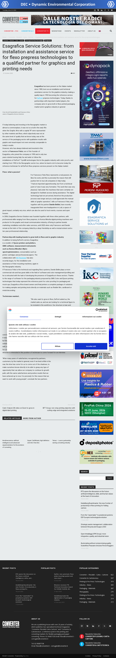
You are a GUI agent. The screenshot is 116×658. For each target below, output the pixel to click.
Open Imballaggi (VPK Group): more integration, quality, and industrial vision (95, 535)
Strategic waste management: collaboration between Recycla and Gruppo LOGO (96, 526)
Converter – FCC (11, 31)
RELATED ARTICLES (12, 418)
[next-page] (40, 451)
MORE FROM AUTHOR (32, 418)
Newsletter (79, 31)
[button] (111, 31)
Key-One (26, 656)
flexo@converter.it (43, 646)
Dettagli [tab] (58, 316)
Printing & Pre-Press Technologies (34, 40)
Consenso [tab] (24, 316)
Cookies (87, 656)
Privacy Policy (97, 656)
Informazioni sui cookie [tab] (92, 316)
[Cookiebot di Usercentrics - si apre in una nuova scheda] (97, 310)
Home (4, 37)
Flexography (48, 40)
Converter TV (42, 31)
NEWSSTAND (57, 31)
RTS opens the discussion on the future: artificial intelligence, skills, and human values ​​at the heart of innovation (97, 494)
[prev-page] (36, 451)
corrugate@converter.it (59, 646)
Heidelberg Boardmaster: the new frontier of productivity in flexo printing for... (26, 587)
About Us (91, 31)
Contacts (106, 656)
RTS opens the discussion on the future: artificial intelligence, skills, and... (26, 576)
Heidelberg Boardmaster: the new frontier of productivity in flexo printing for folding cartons (97, 505)
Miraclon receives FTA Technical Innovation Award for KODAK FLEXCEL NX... (63, 587)
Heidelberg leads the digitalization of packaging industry (63, 598)
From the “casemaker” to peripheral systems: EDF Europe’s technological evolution (97, 516)
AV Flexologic (21, 258)
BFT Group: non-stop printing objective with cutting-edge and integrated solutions (59, 409)
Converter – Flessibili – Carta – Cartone (21, 37)
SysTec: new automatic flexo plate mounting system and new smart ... (64, 576)
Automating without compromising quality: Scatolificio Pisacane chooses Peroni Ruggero (97, 544)
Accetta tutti (91, 346)
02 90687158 (39, 643)
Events (68, 31)
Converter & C (27, 31)
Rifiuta (57, 346)
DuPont (40, 98)
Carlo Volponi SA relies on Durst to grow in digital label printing (18, 409)
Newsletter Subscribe (97, 636)
